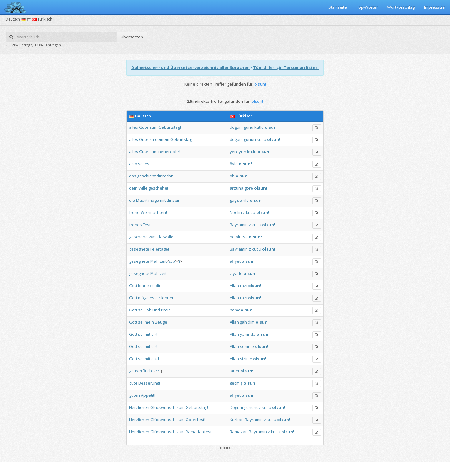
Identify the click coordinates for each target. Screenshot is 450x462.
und (156, 310)
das (132, 176)
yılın (242, 151)
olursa (242, 237)
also (133, 163)
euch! (156, 358)
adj (158, 371)
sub (172, 261)
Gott (133, 285)
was (153, 237)
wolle (168, 237)
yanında (248, 334)
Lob (148, 310)
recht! (167, 176)
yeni (234, 151)
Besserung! (149, 383)
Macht (142, 200)
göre (248, 188)
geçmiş (236, 383)
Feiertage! (159, 249)
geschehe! (158, 188)
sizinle (246, 358)
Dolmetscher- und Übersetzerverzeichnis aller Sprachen (190, 67)
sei (141, 163)
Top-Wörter (367, 7)
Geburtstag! (169, 127)
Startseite (337, 7)
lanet (234, 371)
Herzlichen (139, 407)
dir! (154, 334)
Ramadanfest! (199, 432)
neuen (164, 151)
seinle (243, 200)
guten (134, 395)
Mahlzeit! (159, 273)
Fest (147, 224)
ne (232, 237)
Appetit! (148, 395)
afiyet (235, 261)
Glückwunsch (163, 407)
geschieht (146, 176)
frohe (134, 212)
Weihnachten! (154, 212)
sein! (177, 200)
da (160, 237)
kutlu (259, 127)
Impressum (434, 7)
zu (151, 139)
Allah (234, 285)
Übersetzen (132, 37)
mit (163, 200)
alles (133, 127)
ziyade (236, 273)
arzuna (236, 188)
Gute (143, 127)
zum (153, 127)
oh (232, 176)
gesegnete (139, 249)
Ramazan (239, 432)
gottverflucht (141, 371)
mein (149, 322)
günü (248, 127)
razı (243, 285)
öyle (234, 163)
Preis (166, 310)
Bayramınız (240, 224)
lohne (143, 285)
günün (250, 139)
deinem (162, 139)
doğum (236, 127)
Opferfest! (195, 419)
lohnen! (168, 298)
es (147, 163)
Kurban (237, 419)
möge (153, 200)
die (132, 200)
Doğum (236, 407)
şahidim (247, 322)
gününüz (252, 407)
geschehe (138, 237)
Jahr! (176, 151)
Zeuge (161, 322)
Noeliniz (237, 212)
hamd (242, 310)
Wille (143, 188)
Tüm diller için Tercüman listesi (286, 67)
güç (233, 200)
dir (159, 176)
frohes (135, 224)
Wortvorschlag (401, 7)
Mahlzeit (158, 261)
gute (133, 383)
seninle (247, 346)
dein (133, 188)
